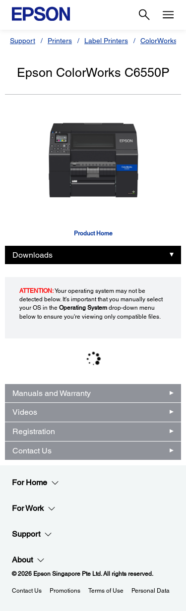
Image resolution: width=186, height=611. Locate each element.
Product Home (93, 233)
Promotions (65, 590)
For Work (34, 508)
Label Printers (106, 41)
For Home (35, 482)
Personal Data (150, 590)
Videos (24, 412)
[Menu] (168, 15)
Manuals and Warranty (51, 393)
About (28, 560)
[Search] (144, 15)
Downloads (32, 255)
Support (22, 41)
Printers (60, 41)
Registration (33, 431)
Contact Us (32, 450)
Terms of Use (106, 590)
